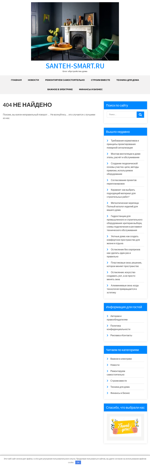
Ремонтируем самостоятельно (65, 80)
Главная (16, 80)
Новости (33, 80)
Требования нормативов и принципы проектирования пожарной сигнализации (123, 144)
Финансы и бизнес (91, 89)
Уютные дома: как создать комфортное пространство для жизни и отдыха (123, 240)
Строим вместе (100, 80)
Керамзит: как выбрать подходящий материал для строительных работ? (121, 193)
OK (78, 462)
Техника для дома (127, 80)
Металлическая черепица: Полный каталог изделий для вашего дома (123, 206)
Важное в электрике (60, 89)
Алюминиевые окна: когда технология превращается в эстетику (123, 289)
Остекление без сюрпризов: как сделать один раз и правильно (123, 253)
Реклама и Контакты (121, 335)
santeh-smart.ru (75, 65)
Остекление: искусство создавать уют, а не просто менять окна (121, 276)
